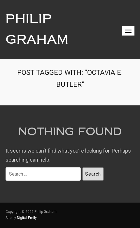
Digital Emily (27, 218)
